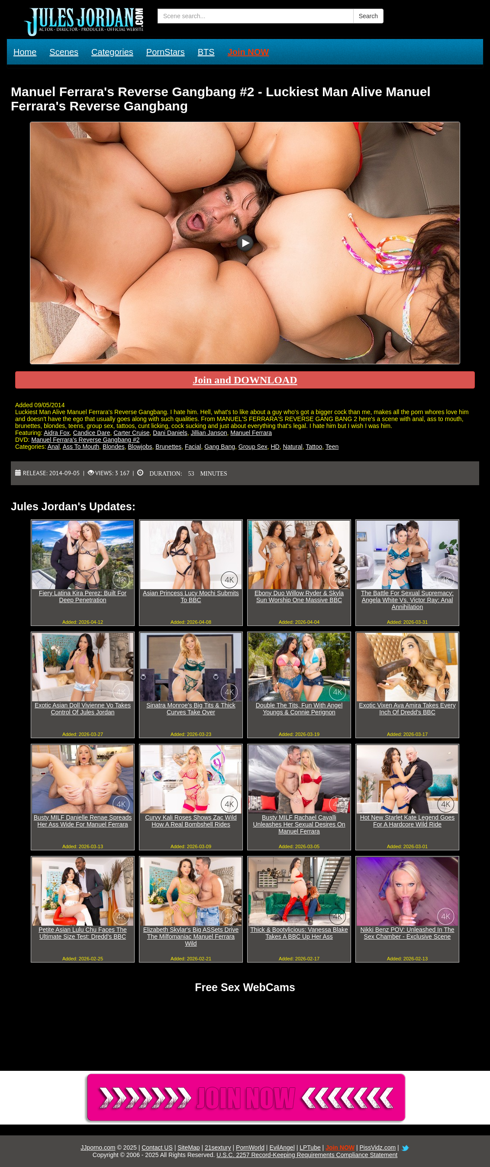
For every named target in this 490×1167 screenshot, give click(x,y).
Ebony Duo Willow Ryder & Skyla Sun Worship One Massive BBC (299, 596)
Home (24, 52)
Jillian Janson (208, 432)
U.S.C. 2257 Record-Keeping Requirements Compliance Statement (306, 1154)
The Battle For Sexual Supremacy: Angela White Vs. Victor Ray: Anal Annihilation (407, 600)
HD (275, 446)
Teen (332, 446)
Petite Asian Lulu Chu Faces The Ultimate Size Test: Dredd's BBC (83, 933)
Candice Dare (91, 432)
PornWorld (250, 1147)
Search (368, 16)
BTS (206, 52)
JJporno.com (98, 1147)
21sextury (218, 1147)
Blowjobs (140, 446)
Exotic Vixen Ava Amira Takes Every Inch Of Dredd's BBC (407, 709)
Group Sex (253, 446)
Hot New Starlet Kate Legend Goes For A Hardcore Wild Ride (407, 821)
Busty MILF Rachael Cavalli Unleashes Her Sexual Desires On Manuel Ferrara (299, 824)
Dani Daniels (170, 432)
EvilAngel (281, 1147)
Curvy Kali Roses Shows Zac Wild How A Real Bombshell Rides (191, 821)
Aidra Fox (57, 432)
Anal (54, 446)
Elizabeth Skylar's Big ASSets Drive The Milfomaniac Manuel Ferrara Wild (191, 936)
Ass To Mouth (81, 446)
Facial (193, 446)
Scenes (63, 52)
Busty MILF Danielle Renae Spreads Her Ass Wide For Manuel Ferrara (83, 821)
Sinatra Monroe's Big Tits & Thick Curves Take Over (190, 709)
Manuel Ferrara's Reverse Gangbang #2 (85, 439)
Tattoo (314, 446)
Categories (112, 52)
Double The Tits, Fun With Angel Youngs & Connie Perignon (299, 709)
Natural (293, 446)
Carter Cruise (131, 432)
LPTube (310, 1147)
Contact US (157, 1147)
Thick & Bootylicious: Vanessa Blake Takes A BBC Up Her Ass (299, 933)
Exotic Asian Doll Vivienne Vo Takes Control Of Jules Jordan (83, 709)
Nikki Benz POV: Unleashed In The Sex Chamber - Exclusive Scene (407, 933)
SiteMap (188, 1147)
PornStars (165, 52)
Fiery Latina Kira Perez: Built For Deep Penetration (82, 596)
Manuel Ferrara (251, 432)
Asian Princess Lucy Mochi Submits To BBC (191, 596)
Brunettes (168, 446)
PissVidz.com (377, 1147)
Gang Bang (219, 446)
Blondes (114, 446)
